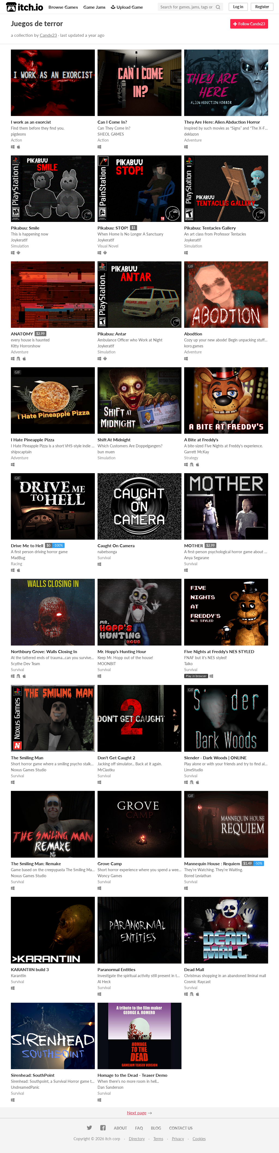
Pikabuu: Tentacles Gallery (210, 227)
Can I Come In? (112, 121)
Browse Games (63, 7)
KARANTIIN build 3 (30, 969)
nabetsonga (107, 551)
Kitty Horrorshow (25, 346)
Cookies (199, 1138)
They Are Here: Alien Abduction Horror (222, 121)
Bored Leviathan (197, 875)
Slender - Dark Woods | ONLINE (215, 757)
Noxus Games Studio (28, 769)
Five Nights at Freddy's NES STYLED (219, 651)
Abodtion (193, 333)
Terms (158, 1138)
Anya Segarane (196, 557)
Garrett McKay (196, 451)
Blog (156, 1128)
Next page (136, 1112)
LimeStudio (193, 769)
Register (262, 6)
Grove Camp (110, 863)
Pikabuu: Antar (112, 333)
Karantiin (18, 975)
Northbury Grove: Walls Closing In (44, 651)
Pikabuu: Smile (25, 227)
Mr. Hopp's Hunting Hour (122, 651)
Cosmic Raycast (197, 981)
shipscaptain (21, 451)
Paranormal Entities (116, 969)
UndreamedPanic (25, 1087)
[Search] (218, 7)
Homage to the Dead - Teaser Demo (132, 1075)
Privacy (178, 1138)
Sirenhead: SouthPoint (32, 1075)
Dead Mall (194, 969)
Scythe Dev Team (25, 663)
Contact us (181, 1128)
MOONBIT (107, 663)
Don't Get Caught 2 (116, 757)
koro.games (193, 346)
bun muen (106, 451)
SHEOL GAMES (111, 134)
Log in (238, 6)
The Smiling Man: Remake (36, 863)
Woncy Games (110, 875)
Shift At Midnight (114, 439)
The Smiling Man (27, 757)
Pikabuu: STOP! (113, 227)
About (120, 1128)
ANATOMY (22, 333)
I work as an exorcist (31, 121)
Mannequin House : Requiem (212, 863)
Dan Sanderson (110, 1087)
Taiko (188, 663)
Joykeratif (19, 240)
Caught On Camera (116, 545)
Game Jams (94, 7)
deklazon (191, 134)
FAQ (139, 1128)
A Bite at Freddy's (201, 439)
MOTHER (193, 545)
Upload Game (127, 7)
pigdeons (18, 134)
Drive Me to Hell (27, 545)
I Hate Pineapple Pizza (32, 439)
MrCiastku (106, 769)
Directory (137, 1138)
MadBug (18, 557)
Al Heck (104, 981)
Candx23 (48, 35)
